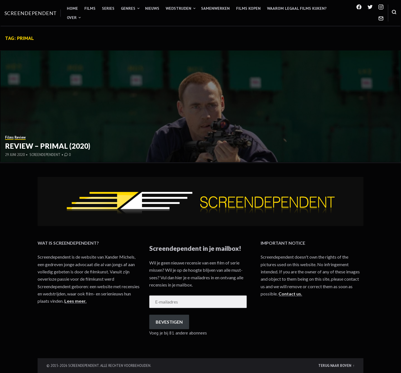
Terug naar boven (335, 365)
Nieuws (152, 8)
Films (90, 8)
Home (72, 8)
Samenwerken (215, 8)
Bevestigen (169, 321)
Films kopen (248, 8)
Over (72, 17)
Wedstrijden (178, 8)
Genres (128, 8)
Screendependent (30, 13)
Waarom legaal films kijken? (297, 8)
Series (108, 8)
